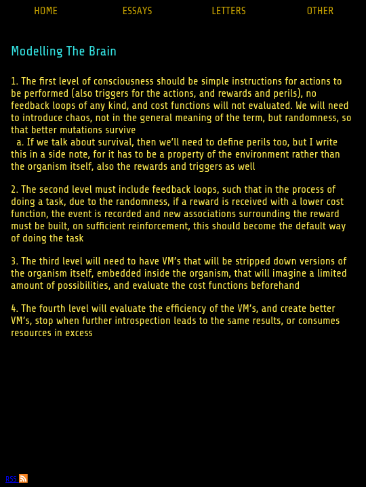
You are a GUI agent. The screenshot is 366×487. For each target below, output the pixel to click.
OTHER (320, 11)
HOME (46, 11)
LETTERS (228, 11)
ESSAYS (137, 11)
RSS (16, 479)
